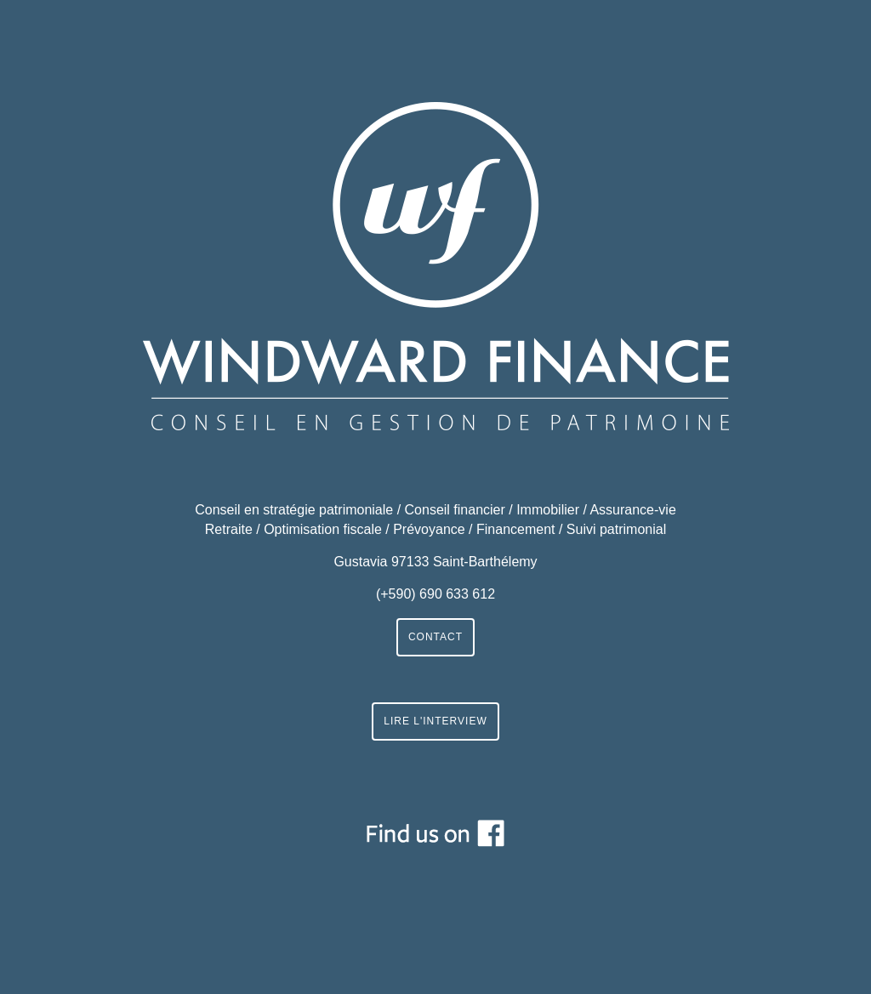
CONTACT (435, 637)
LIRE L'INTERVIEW (435, 721)
